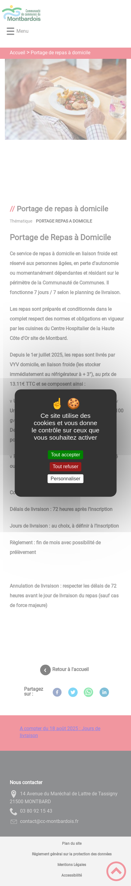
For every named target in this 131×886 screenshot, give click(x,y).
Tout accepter (65, 454)
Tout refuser (65, 466)
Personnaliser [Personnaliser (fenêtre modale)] (66, 478)
